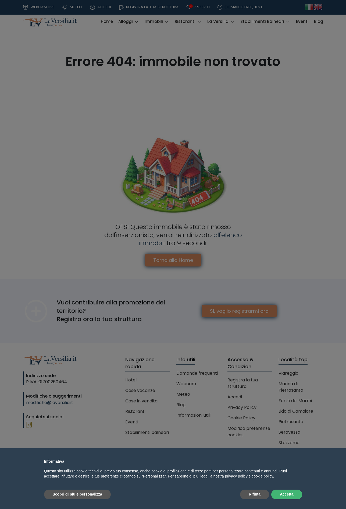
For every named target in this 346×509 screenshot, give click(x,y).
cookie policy (262, 476)
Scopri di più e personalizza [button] (77, 494)
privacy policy (236, 476)
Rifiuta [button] (255, 494)
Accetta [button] (287, 494)
